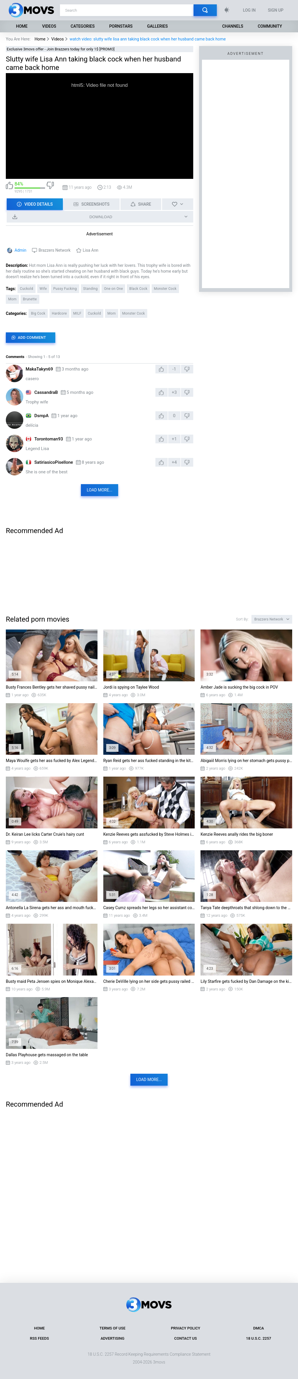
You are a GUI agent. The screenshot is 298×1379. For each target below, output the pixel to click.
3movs (159, 1362)
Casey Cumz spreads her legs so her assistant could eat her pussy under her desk (149, 907)
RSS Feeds (39, 1338)
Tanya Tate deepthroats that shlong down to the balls (246, 907)
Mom (12, 299)
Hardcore (59, 313)
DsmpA (41, 415)
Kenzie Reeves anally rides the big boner (237, 834)
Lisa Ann (90, 250)
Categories (83, 26)
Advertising (113, 1338)
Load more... (99, 490)
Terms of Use (112, 1328)
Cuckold (26, 289)
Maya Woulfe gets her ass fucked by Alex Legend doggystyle (51, 760)
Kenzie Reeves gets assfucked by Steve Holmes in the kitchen (149, 834)
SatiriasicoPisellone (53, 462)
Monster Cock (165, 289)
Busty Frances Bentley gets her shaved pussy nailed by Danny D (51, 687)
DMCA (258, 1328)
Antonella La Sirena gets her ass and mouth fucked (51, 907)
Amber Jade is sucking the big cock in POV (239, 687)
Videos (49, 26)
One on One (113, 289)
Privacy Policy (185, 1328)
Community (270, 26)
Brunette (30, 299)
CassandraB (46, 392)
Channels (232, 26)
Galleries (157, 26)
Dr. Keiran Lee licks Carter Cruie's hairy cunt (45, 834)
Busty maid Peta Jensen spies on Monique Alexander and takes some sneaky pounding (51, 981)
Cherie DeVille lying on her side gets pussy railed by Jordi (149, 981)
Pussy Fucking (65, 289)
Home (22, 26)
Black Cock (138, 289)
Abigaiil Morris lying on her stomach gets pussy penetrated (246, 760)
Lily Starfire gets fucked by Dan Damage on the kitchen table (246, 981)
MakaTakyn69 (39, 369)
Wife (43, 289)
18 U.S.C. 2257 (258, 1338)
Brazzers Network (54, 250)
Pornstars (120, 26)
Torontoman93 (48, 439)
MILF (77, 313)
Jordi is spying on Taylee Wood (131, 687)
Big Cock (38, 313)
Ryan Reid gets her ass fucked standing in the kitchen (149, 760)
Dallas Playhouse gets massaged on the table (47, 1054)
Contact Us (185, 1338)
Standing (90, 289)
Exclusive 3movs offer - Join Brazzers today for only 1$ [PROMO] (61, 49)
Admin (20, 250)
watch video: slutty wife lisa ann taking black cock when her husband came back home (148, 39)
